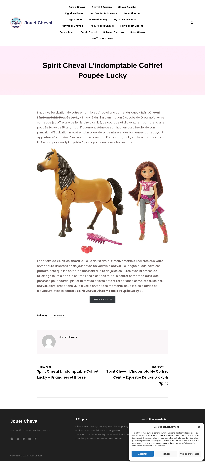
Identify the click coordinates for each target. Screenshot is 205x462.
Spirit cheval (58, 316)
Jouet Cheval (38, 22)
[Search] (192, 23)
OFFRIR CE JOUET (102, 300)
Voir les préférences (189, 454)
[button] (199, 427)
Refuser (166, 454)
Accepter (142, 454)
